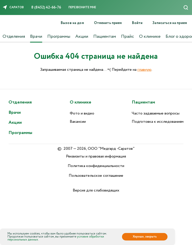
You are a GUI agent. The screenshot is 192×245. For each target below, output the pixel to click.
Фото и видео (82, 113)
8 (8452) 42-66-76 (46, 7)
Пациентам (104, 36)
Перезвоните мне (82, 7)
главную (145, 69)
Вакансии (78, 121)
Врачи (36, 36)
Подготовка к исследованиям (158, 121)
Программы (58, 36)
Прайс (127, 36)
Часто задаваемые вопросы (156, 113)
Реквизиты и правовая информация (96, 156)
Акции (81, 36)
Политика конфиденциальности (96, 166)
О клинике (149, 36)
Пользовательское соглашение (96, 175)
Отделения (13, 36)
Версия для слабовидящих (96, 190)
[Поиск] (186, 7)
